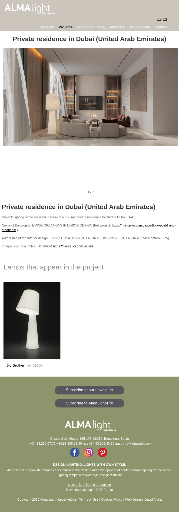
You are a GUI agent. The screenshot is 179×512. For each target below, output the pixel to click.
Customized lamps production (89, 485)
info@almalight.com (137, 443)
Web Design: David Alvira (143, 499)
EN (165, 19)
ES (159, 19)
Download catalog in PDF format (89, 490)
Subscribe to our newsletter (89, 390)
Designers (85, 27)
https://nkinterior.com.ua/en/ (73, 246)
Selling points (139, 27)
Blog (101, 27)
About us (117, 27)
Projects (65, 27)
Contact (161, 27)
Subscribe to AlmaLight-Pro (89, 403)
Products (47, 27)
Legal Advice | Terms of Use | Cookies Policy (90, 499)
